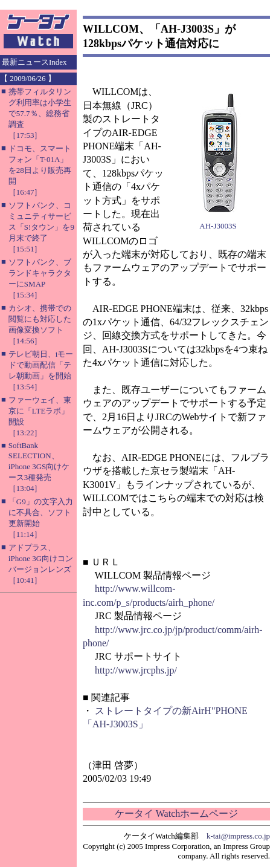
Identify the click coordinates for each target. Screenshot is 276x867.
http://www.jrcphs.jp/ (136, 670)
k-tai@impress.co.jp (238, 835)
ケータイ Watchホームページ (176, 813)
